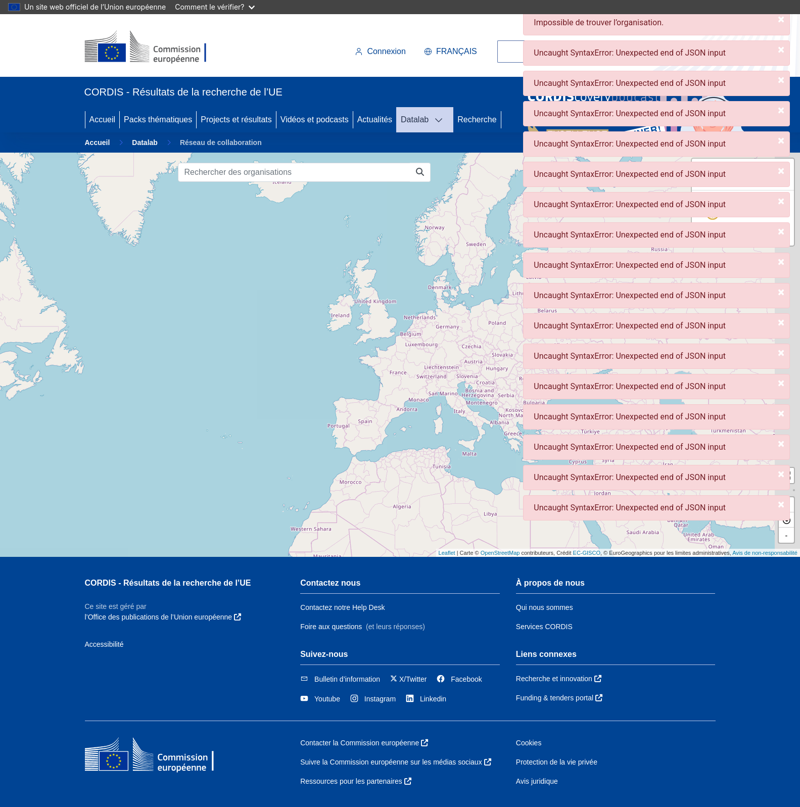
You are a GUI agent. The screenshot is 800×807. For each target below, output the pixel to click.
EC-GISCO (586, 553)
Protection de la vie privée (556, 762)
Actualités (374, 119)
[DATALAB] (442, 119)
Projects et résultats (236, 119)
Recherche (476, 119)
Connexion (380, 51)
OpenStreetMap (500, 553)
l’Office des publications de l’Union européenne (163, 617)
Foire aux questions (331, 627)
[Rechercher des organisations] (294, 172)
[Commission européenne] (153, 47)
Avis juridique (537, 781)
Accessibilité (104, 644)
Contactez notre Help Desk (342, 607)
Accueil (102, 119)
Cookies (529, 743)
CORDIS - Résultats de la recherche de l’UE (168, 583)
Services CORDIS (544, 627)
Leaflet (447, 553)
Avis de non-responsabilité (764, 553)
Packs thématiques (158, 119)
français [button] (450, 51)
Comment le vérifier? (214, 7)
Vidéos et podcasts (314, 119)
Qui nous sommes (544, 607)
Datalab (415, 119)
